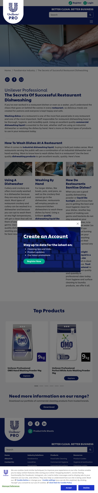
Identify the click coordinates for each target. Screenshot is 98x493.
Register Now (34, 259)
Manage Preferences (11, 486)
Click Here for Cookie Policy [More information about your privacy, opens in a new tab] (60, 482)
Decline (86, 487)
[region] (49, 479)
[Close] (78, 222)
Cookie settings (48, 480)
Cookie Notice (22, 480)
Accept (69, 487)
